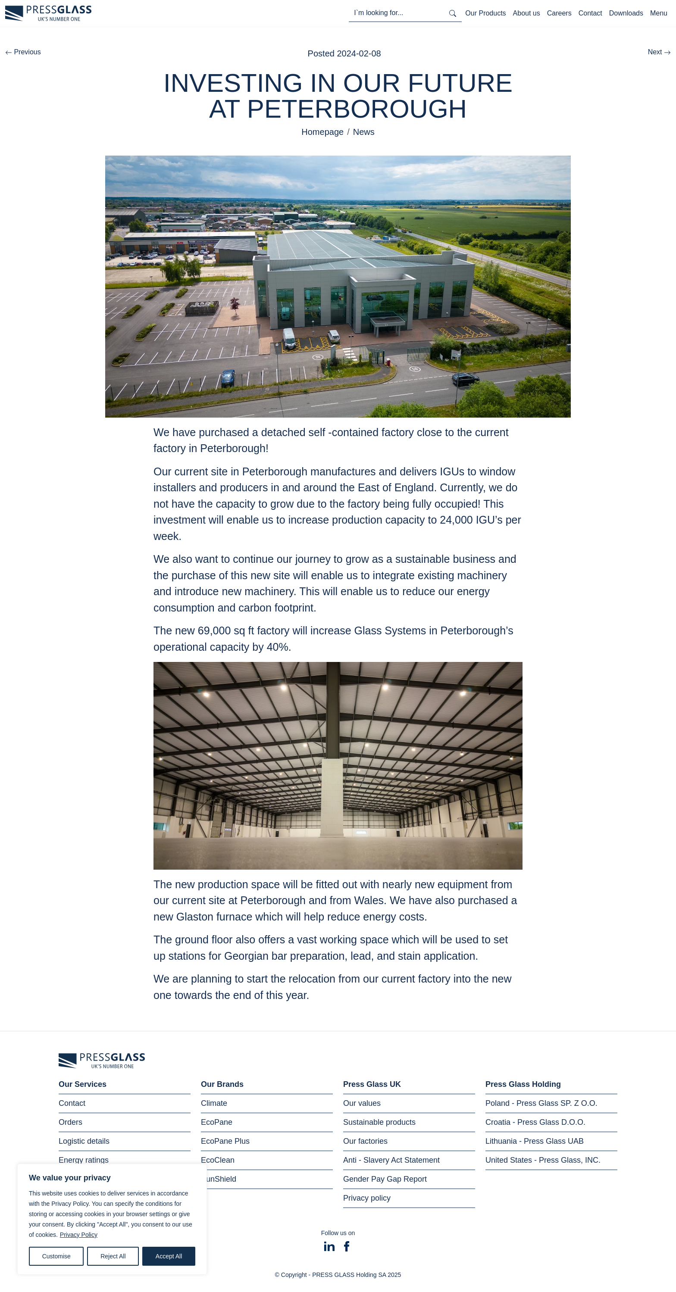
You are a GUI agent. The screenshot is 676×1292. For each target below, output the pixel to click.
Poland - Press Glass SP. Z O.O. (541, 1103)
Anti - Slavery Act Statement (391, 1160)
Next (659, 52)
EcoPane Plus (225, 1141)
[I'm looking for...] (396, 13)
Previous (23, 52)
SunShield (218, 1179)
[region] (112, 1219)
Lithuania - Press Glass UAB (534, 1141)
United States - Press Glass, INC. (543, 1160)
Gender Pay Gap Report (385, 1179)
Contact (590, 13)
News (364, 132)
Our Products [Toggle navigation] (485, 13)
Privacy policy (367, 1198)
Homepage (322, 132)
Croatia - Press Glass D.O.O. (535, 1122)
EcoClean (218, 1160)
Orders (70, 1122)
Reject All (112, 1256)
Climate (214, 1103)
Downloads (626, 13)
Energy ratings (84, 1160)
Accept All (169, 1256)
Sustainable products (379, 1122)
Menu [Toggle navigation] (658, 13)
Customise (56, 1256)
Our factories (365, 1141)
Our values (362, 1103)
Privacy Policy (78, 1234)
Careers (559, 13)
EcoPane (216, 1122)
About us (526, 13)
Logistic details (84, 1141)
